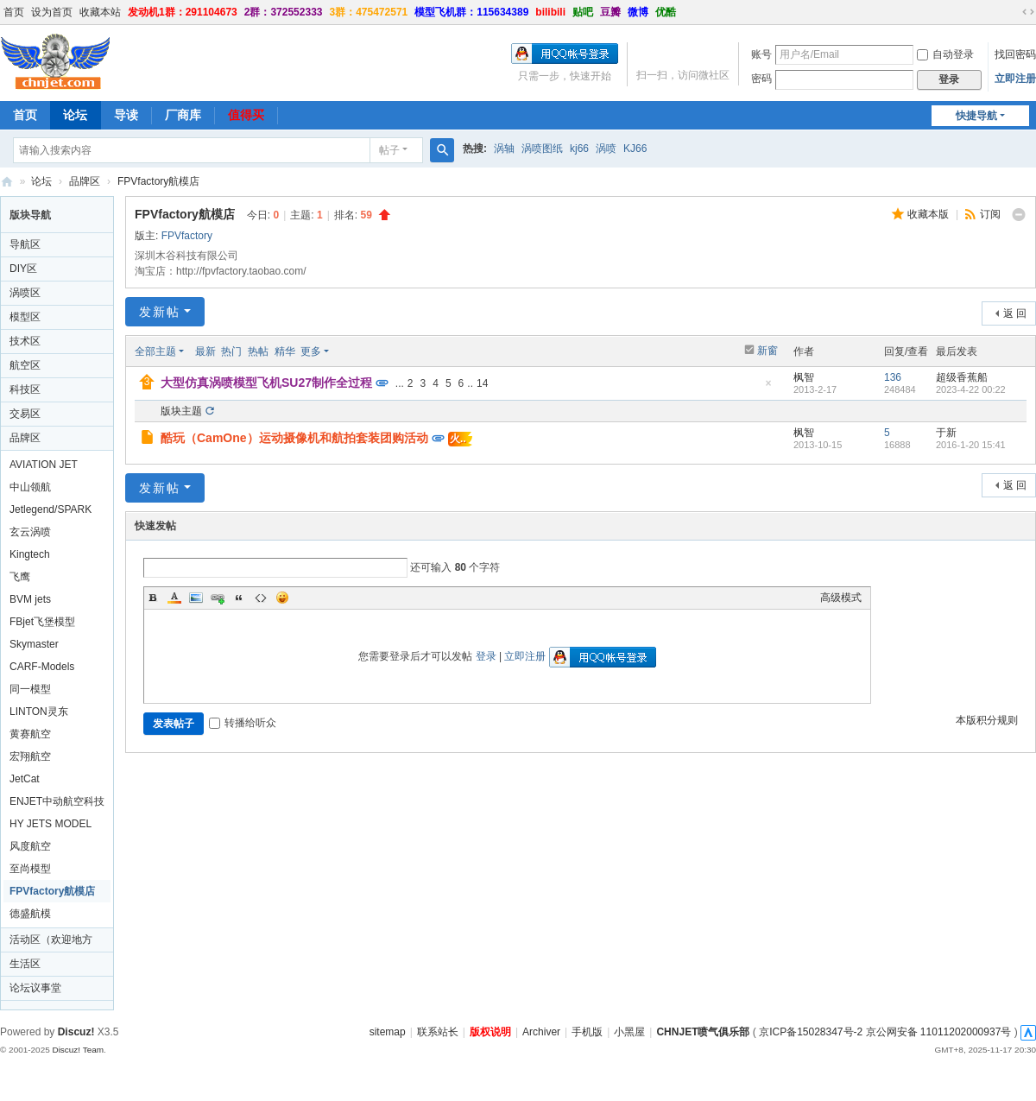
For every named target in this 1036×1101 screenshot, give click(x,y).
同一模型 (30, 689)
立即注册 (1015, 79)
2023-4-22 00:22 (971, 389)
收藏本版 (929, 214)
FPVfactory (186, 236)
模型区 (25, 317)
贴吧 (582, 12)
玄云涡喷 (30, 532)
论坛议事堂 (35, 988)
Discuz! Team (78, 1049)
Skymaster (34, 644)
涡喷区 (25, 293)
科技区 (25, 389)
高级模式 (841, 598)
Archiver (541, 1032)
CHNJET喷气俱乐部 (7, 181)
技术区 (25, 341)
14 (482, 383)
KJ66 (635, 148)
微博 (638, 12)
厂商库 (183, 115)
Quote (239, 597)
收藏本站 (100, 12)
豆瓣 (610, 12)
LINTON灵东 (38, 712)
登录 (486, 656)
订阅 (990, 214)
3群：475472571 (369, 12)
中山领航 (30, 487)
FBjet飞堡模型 (42, 622)
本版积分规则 (987, 720)
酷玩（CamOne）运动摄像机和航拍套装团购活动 (294, 438)
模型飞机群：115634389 (471, 12)
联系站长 (437, 1032)
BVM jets (30, 599)
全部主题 (155, 351)
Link (217, 597)
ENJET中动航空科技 (56, 801)
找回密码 (1015, 54)
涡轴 (504, 148)
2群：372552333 (283, 12)
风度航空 (30, 846)
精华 (285, 351)
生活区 (25, 964)
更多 (310, 351)
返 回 (1015, 313)
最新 (205, 351)
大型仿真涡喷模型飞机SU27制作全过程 (266, 382)
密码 (761, 79)
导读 (126, 115)
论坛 (75, 115)
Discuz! (76, 1032)
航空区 (25, 365)
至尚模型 (30, 869)
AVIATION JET (43, 465)
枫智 (803, 377)
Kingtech (29, 554)
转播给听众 (242, 723)
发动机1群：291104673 (182, 12)
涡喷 (606, 148)
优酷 (665, 12)
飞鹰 (19, 577)
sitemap (388, 1032)
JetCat (24, 779)
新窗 (767, 351)
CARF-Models (41, 667)
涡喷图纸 (542, 148)
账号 (761, 54)
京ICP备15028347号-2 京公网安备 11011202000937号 (885, 1032)
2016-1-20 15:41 (971, 445)
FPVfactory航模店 (158, 181)
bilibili (550, 12)
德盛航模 (30, 914)
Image (196, 597)
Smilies (282, 597)
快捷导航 (976, 116)
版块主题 (181, 411)
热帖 (258, 351)
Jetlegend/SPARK (50, 509)
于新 (946, 433)
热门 (231, 351)
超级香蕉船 (962, 377)
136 (892, 377)
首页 (13, 12)
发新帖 (159, 312)
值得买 (246, 115)
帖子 (389, 150)
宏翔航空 (30, 756)
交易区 (25, 414)
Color (174, 597)
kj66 (579, 148)
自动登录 (945, 54)
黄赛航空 (30, 734)
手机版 (587, 1032)
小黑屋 (629, 1032)
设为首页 (52, 12)
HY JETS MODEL (50, 824)
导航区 (25, 244)
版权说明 (490, 1032)
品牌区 (84, 181)
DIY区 (23, 269)
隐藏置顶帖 (768, 388)
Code (260, 597)
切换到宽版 (1028, 12)
